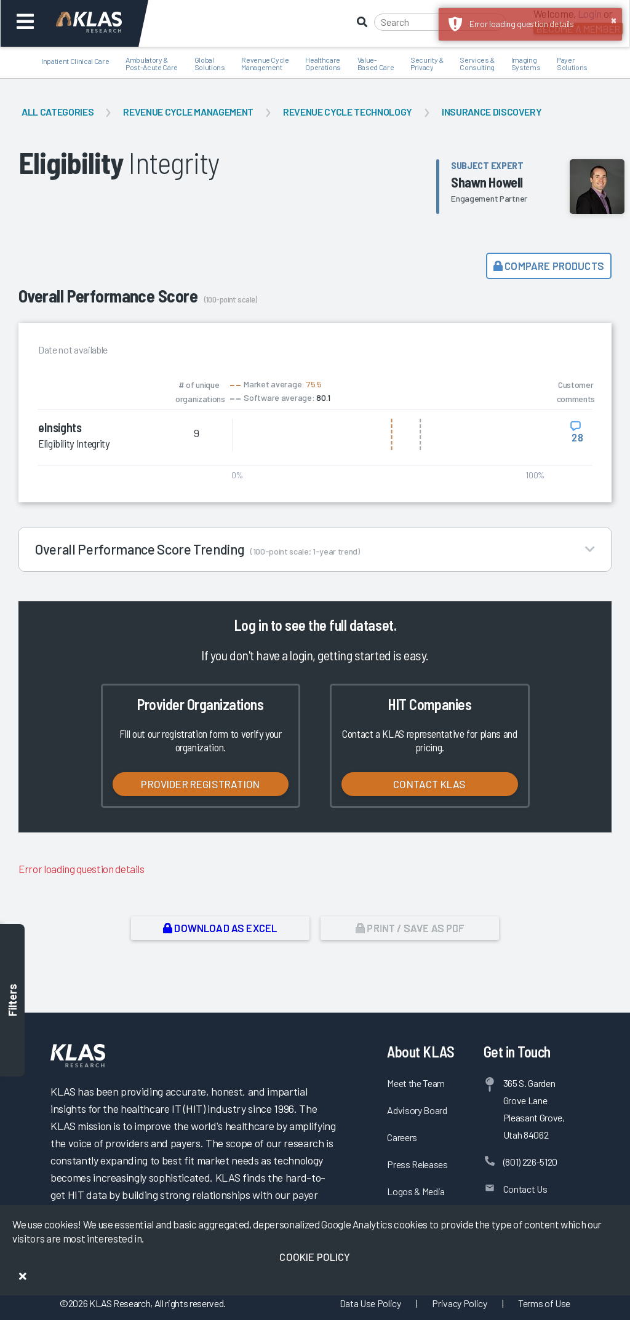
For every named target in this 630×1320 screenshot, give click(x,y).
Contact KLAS (429, 784)
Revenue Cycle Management (188, 111)
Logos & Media (416, 1191)
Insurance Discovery (492, 111)
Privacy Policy (459, 1303)
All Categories (58, 111)
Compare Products (548, 265)
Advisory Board (417, 1110)
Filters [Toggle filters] (12, 1000)
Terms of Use (544, 1303)
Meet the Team (416, 1083)
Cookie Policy (314, 1257)
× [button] (613, 20)
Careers (402, 1137)
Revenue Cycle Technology (347, 111)
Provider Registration (200, 784)
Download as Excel (220, 928)
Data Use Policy (370, 1303)
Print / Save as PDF (410, 928)
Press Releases (417, 1164)
